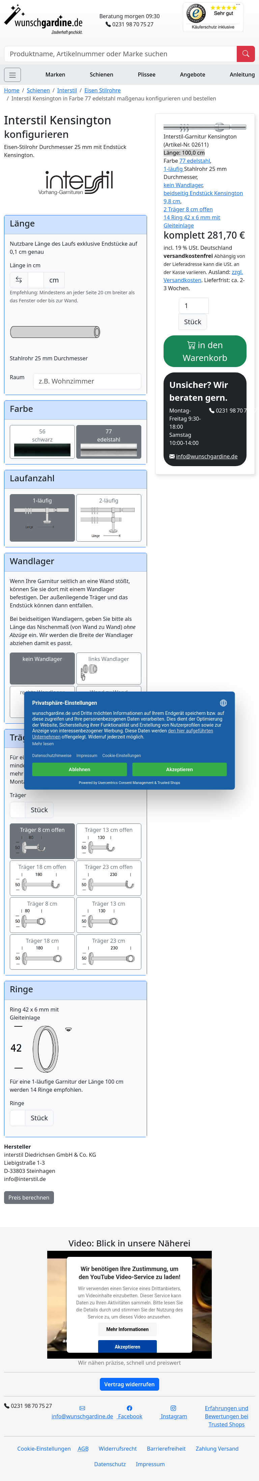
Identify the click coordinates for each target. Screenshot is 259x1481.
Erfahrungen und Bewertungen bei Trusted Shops (227, 1416)
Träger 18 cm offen (42, 878)
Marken (55, 74)
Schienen (101, 74)
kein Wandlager (42, 668)
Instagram (173, 1412)
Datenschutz (110, 1464)
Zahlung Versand (217, 1448)
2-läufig (109, 518)
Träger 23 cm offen (109, 878)
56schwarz (42, 442)
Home (12, 90)
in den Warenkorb (205, 351)
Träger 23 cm (109, 952)
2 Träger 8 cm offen (188, 209)
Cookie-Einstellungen (43, 1448)
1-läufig (42, 518)
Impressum (150, 1464)
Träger (18, 795)
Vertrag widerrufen (129, 1384)
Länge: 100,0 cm (184, 152)
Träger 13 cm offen (109, 841)
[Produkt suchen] (246, 54)
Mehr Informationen (127, 1329)
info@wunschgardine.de (206, 456)
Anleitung (242, 74)
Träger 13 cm (109, 915)
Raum (17, 377)
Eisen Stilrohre (102, 90)
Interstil (67, 90)
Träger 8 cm (42, 915)
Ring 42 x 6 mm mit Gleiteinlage (43, 1042)
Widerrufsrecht (118, 1448)
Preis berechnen (29, 1197)
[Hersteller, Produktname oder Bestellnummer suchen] (120, 54)
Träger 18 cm (42, 952)
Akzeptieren (127, 1346)
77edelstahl (109, 442)
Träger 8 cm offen (42, 841)
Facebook (129, 1412)
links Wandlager (109, 668)
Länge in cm (25, 265)
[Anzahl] (194, 306)
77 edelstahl (194, 160)
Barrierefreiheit (166, 1448)
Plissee (146, 74)
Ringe (17, 1103)
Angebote (192, 74)
